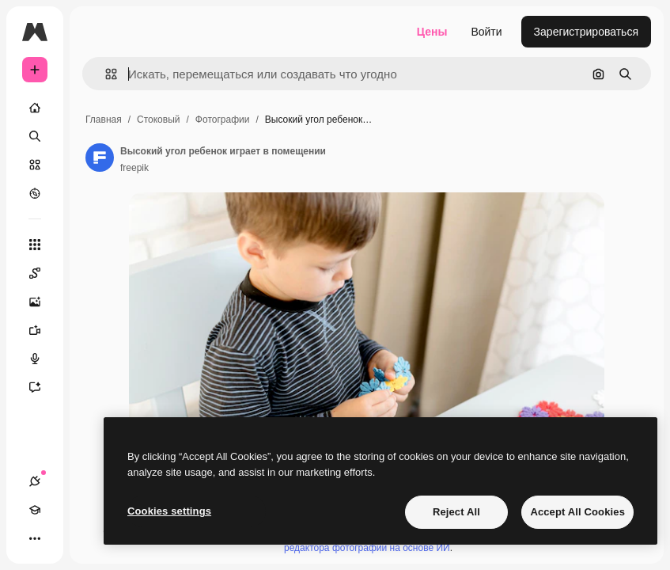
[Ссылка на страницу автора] (99, 157)
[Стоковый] (34, 164)
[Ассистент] (42, 387)
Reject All (456, 512)
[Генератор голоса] (42, 358)
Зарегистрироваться (586, 31)
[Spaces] (42, 273)
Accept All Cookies (577, 512)
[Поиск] (34, 136)
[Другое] (34, 538)
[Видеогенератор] (42, 330)
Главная (103, 119)
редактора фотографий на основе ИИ (367, 547)
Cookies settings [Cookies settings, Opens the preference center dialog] (169, 511)
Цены (432, 31)
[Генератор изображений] (42, 301)
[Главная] (34, 107)
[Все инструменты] (34, 244)
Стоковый (158, 119)
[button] (105, 74)
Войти (486, 31)
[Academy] (34, 509)
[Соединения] (34, 481)
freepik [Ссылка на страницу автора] (134, 167)
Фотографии (222, 119)
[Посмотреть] (34, 193)
